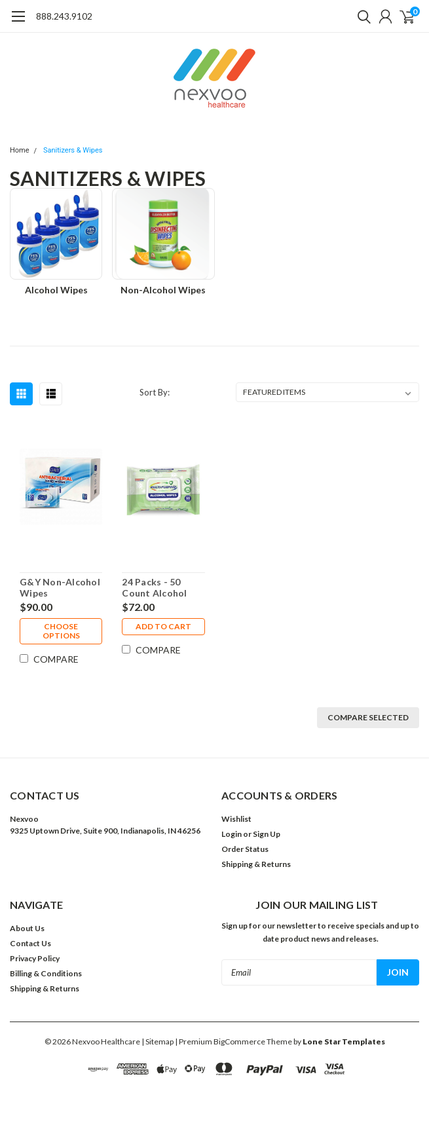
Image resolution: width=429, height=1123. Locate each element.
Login (231, 834)
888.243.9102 (64, 16)
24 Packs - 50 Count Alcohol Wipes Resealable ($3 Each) (161, 587)
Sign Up (266, 834)
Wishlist (236, 819)
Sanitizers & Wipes (73, 150)
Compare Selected (368, 717)
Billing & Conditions (46, 973)
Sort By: (155, 392)
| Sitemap (157, 1041)
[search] (361, 16)
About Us (27, 928)
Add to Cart (163, 626)
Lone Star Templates (344, 1041)
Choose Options (61, 630)
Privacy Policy (35, 958)
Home (19, 150)
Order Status (245, 849)
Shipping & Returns (256, 864)
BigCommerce (239, 1041)
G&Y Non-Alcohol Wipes (60, 587)
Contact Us (30, 943)
